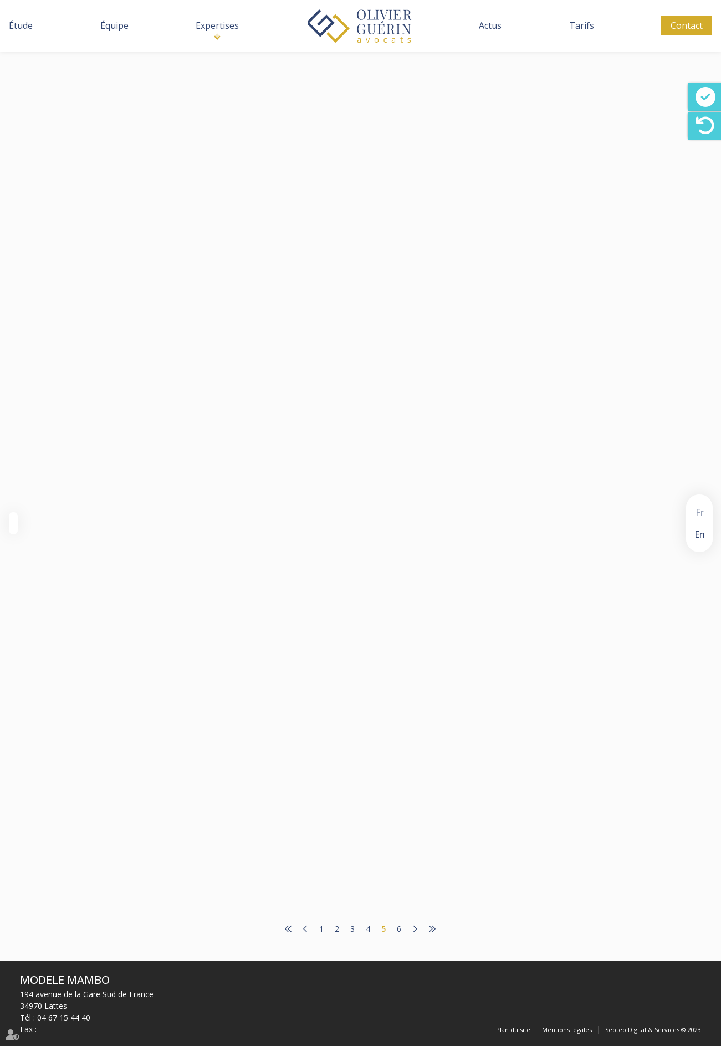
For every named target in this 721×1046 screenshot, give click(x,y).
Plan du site (513, 1029)
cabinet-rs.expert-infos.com (369, 159)
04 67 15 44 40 (63, 1017)
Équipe (114, 25)
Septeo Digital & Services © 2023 (653, 1029)
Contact (687, 25)
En (699, 534)
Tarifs (581, 25)
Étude (21, 25)
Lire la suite (322, 229)
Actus (490, 25)
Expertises (217, 25)
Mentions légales (567, 1029)
